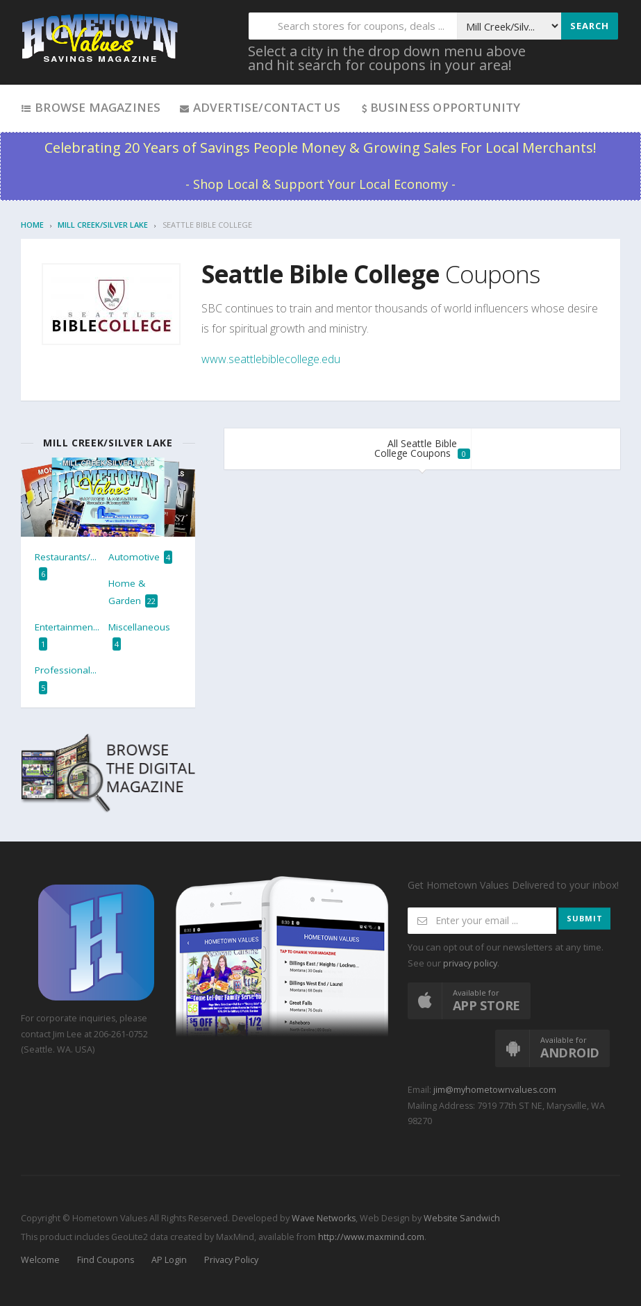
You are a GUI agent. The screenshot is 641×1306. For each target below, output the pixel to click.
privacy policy (470, 963)
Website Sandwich (461, 1218)
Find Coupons (105, 1260)
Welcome (40, 1260)
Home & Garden (133, 592)
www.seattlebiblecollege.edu (270, 359)
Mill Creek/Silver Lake (103, 224)
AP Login (169, 1260)
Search (589, 25)
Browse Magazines (90, 107)
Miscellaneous (139, 636)
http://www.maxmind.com (371, 1237)
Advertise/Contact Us (259, 107)
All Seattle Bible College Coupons (422, 448)
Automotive (140, 557)
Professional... (66, 679)
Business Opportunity (440, 107)
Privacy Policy (231, 1260)
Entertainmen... (67, 636)
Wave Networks (323, 1218)
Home (32, 224)
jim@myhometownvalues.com (494, 1090)
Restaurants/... (66, 565)
